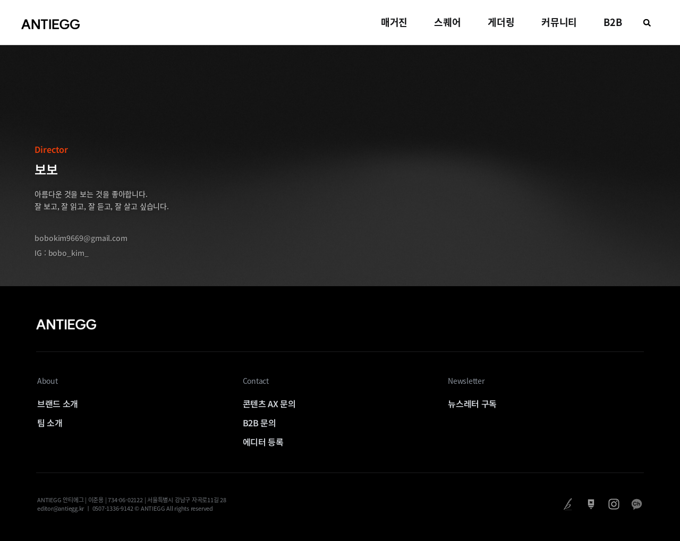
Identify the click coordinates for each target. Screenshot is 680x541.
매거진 (394, 22)
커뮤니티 (559, 22)
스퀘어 (447, 22)
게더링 (501, 22)
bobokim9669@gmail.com (81, 238)
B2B (613, 22)
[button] (647, 22)
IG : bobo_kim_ (62, 252)
